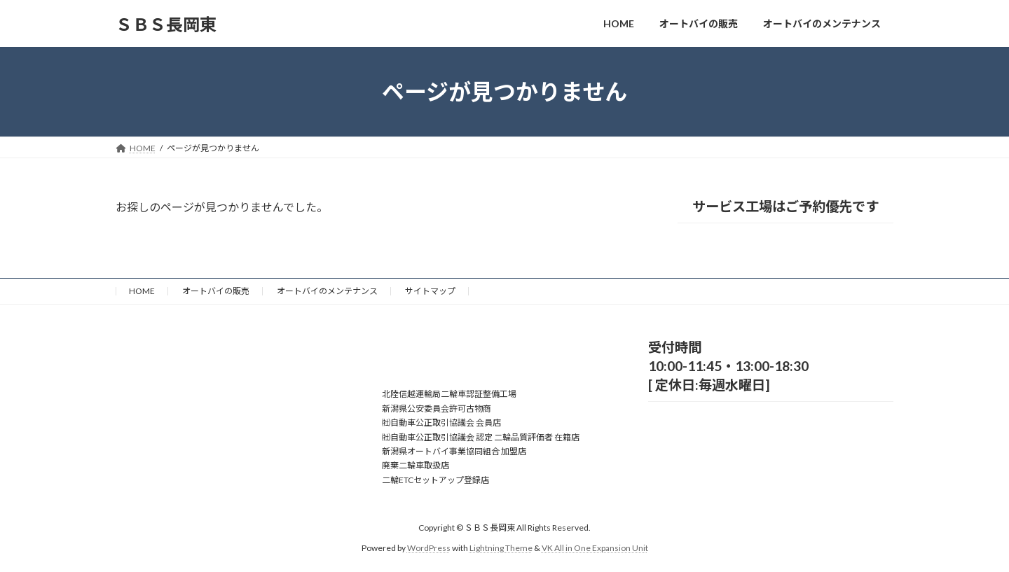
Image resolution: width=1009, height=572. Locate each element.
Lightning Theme (501, 548)
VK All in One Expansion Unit (595, 548)
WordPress (429, 548)
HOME (142, 291)
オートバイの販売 (215, 291)
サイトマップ (430, 291)
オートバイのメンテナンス (327, 291)
